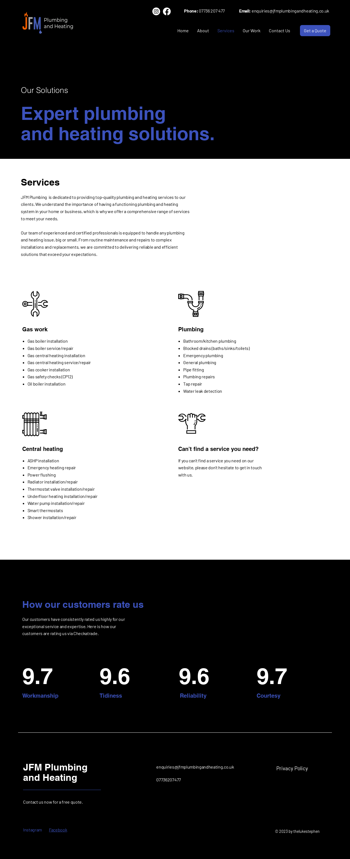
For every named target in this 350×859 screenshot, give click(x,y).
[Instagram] (156, 11)
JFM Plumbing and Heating (55, 772)
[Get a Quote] (315, 30)
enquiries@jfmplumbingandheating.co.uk (195, 766)
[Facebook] (167, 11)
